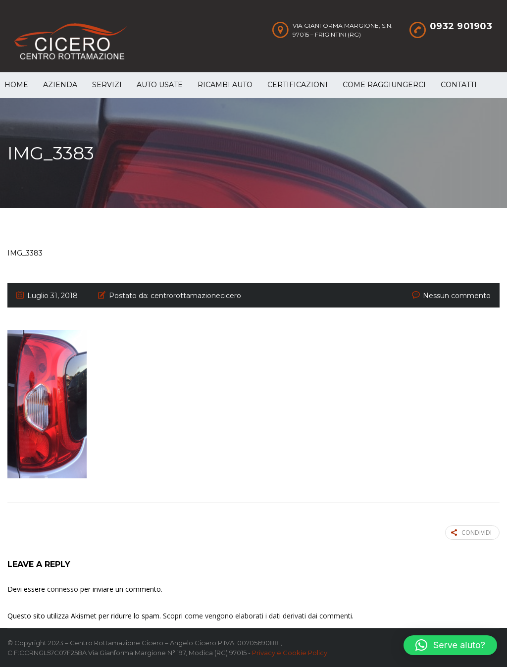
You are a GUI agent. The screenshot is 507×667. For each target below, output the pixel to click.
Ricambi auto (225, 84)
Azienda (60, 84)
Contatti (459, 84)
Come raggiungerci (384, 84)
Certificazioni (297, 84)
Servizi (107, 84)
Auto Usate (160, 84)
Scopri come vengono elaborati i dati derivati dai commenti (257, 615)
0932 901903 (461, 26)
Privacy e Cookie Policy (289, 653)
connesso (62, 589)
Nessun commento (457, 295)
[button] (450, 645)
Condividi (471, 532)
